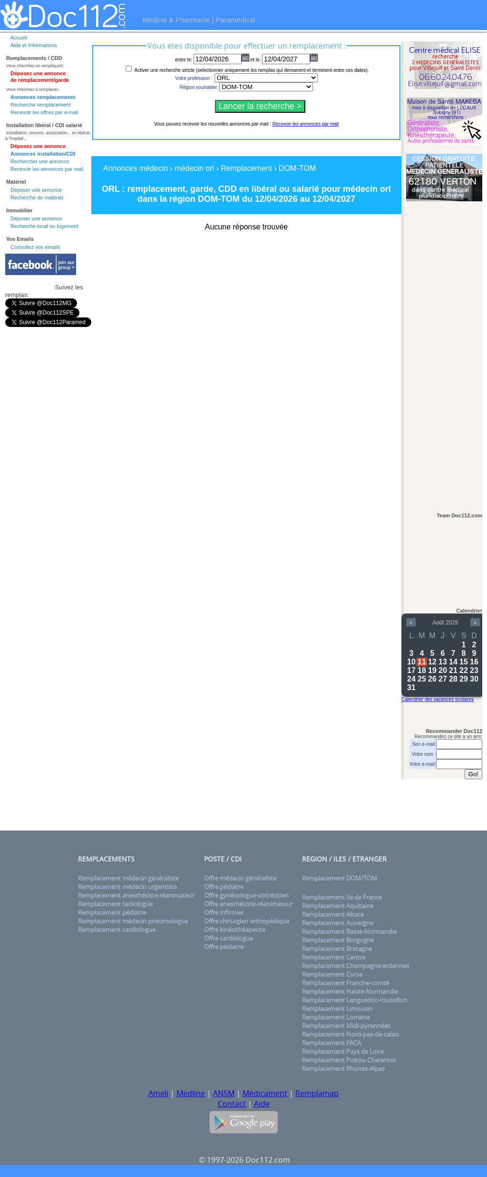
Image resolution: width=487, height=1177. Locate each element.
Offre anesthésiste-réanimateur (248, 904)
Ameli (158, 1093)
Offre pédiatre (224, 886)
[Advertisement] (444, 352)
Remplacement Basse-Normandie (349, 931)
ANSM (223, 1093)
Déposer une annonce (36, 190)
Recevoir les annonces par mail (46, 169)
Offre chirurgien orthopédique (246, 921)
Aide (262, 1103)
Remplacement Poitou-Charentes (349, 1060)
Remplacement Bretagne (337, 948)
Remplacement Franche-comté (345, 983)
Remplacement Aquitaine (337, 905)
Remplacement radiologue (115, 904)
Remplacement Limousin (337, 1008)
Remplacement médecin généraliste (128, 878)
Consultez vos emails (35, 247)
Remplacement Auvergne (337, 923)
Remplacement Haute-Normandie (350, 991)
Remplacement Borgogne (338, 940)
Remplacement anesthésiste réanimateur (136, 895)
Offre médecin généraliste (240, 878)
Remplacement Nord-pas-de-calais (350, 1034)
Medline (190, 1093)
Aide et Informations (33, 45)
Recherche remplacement (40, 105)
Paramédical (235, 20)
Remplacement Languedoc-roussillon (354, 1000)
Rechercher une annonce (39, 161)
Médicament (265, 1093)
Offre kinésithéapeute (234, 929)
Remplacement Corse (332, 974)
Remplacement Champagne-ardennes (355, 965)
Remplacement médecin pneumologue (133, 921)
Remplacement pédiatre (112, 912)
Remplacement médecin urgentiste (127, 886)
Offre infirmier (224, 912)
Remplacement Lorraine (336, 1017)
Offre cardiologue (228, 938)
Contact (232, 1103)
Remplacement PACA (331, 1043)
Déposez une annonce (38, 146)
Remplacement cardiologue (117, 929)
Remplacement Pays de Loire (343, 1051)
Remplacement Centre (333, 957)
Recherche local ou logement (44, 226)
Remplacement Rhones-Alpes (343, 1068)
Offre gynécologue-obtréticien (246, 895)
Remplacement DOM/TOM (339, 878)
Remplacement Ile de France (342, 897)
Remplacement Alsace (333, 914)
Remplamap (317, 1093)
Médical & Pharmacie (176, 20)
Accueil (18, 37)
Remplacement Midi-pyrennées (346, 1025)
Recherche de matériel (36, 197)
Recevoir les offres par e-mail (44, 112)
